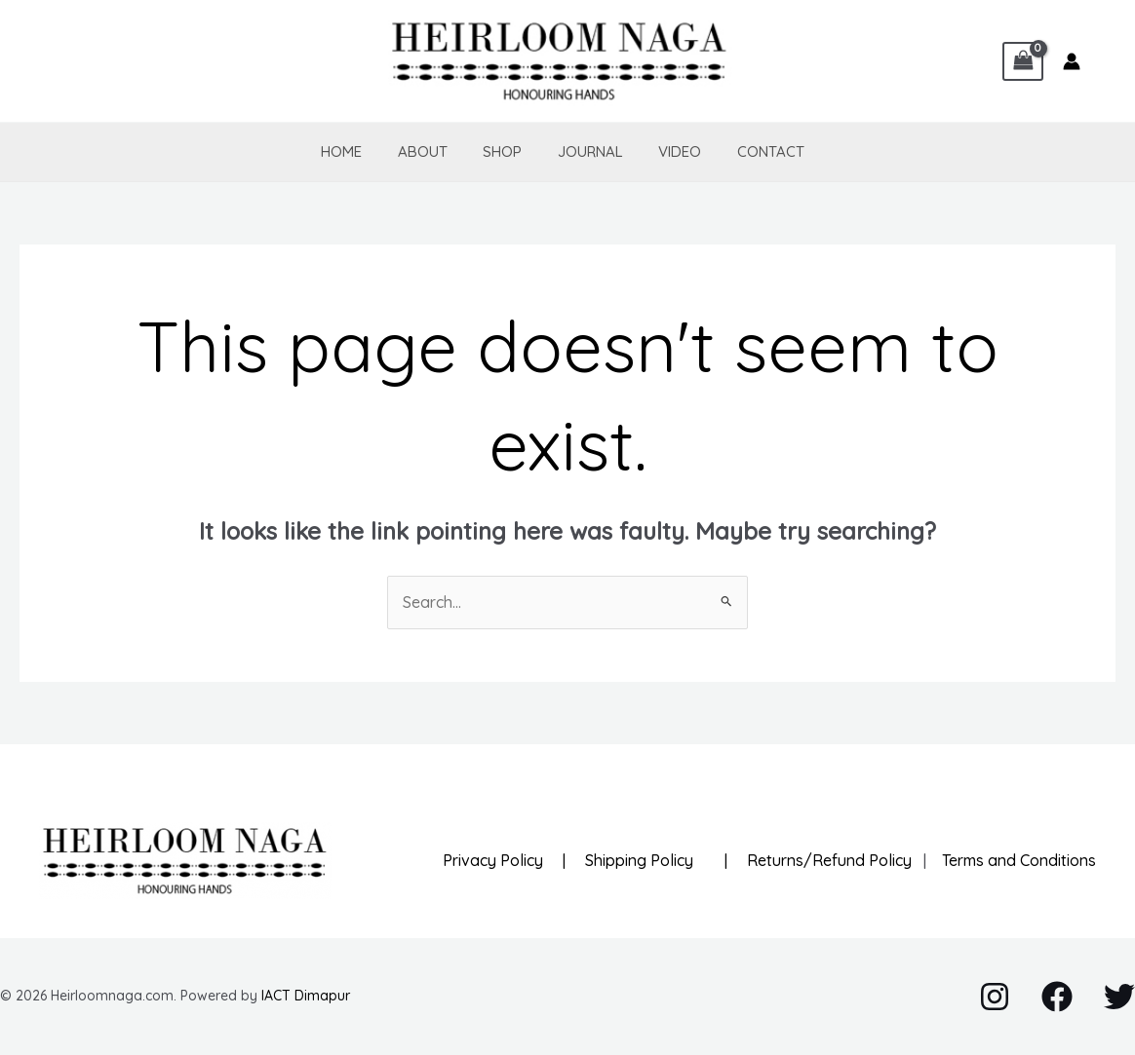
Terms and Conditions (1013, 860)
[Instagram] (994, 996)
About (423, 151)
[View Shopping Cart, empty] (1022, 61)
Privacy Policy (493, 860)
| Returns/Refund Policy (810, 860)
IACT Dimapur (305, 995)
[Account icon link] (1071, 61)
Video (661, 151)
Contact (745, 151)
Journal (577, 151)
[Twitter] (1119, 996)
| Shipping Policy (624, 860)
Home (348, 151)
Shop (496, 151)
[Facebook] (1057, 996)
